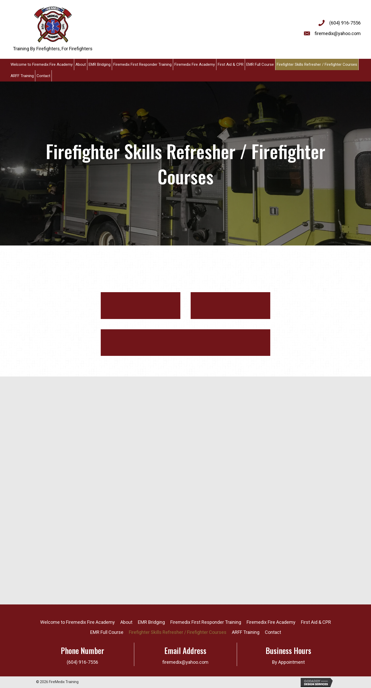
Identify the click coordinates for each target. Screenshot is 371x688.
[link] (41, 64)
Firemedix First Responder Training (205, 622)
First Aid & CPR (316, 622)
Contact (273, 632)
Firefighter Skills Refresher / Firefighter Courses (177, 632)
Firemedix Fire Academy (271, 622)
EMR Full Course (106, 632)
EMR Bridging (151, 622)
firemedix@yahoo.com (338, 33)
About (126, 622)
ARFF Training (245, 632)
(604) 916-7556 (345, 23)
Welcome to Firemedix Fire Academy (77, 622)
